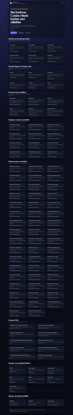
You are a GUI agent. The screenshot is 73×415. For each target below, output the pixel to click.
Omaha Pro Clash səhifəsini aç (52, 156)
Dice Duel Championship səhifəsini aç (53, 252)
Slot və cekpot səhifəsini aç (14, 51)
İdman (14, 411)
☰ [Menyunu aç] (62, 2)
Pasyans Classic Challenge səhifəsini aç (35, 138)
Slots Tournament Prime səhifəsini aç (15, 261)
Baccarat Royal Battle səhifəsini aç (34, 147)
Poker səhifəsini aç (13, 382)
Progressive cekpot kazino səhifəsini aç (53, 114)
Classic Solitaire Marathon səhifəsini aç (54, 225)
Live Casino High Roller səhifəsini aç (34, 261)
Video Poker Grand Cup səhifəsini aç (53, 129)
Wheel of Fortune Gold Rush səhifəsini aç (35, 243)
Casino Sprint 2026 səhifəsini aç (33, 306)
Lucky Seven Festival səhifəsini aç (15, 279)
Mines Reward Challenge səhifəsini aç (15, 252)
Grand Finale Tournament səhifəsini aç (34, 315)
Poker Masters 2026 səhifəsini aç (15, 129)
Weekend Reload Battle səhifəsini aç (15, 270)
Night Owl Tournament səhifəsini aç (53, 279)
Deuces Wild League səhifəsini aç (15, 216)
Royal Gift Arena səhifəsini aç (14, 315)
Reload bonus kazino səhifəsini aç (34, 104)
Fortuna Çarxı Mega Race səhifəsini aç (53, 138)
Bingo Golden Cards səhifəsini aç (15, 156)
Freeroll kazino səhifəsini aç (14, 114)
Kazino (11, 411)
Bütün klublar (20, 411)
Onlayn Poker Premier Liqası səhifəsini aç (35, 129)
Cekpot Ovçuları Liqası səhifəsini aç (34, 288)
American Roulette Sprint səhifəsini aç (15, 225)
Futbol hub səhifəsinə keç (14, 404)
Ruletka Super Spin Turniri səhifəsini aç (16, 138)
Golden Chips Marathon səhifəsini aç (34, 279)
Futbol (16, 411)
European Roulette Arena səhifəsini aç (34, 216)
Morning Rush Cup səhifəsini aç (15, 288)
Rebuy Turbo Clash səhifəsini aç (34, 297)
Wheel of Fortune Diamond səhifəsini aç (16, 243)
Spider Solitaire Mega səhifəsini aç (15, 234)
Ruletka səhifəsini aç (32, 382)
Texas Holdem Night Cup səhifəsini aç (34, 156)
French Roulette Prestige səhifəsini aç (53, 216)
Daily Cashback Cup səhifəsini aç (53, 261)
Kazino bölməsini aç (13, 371)
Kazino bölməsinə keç (13, 77)
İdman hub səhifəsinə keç (32, 404)
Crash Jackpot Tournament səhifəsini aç (54, 243)
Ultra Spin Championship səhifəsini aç (53, 306)
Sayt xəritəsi (28, 32)
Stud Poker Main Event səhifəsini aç (15, 207)
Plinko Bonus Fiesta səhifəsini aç (34, 252)
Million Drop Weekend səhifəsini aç (53, 270)
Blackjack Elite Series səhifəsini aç (15, 147)
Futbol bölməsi (21, 32)
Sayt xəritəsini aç (12, 391)
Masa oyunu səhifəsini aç (51, 382)
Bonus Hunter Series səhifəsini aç (53, 288)
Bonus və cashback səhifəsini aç (34, 61)
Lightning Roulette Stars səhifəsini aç (34, 225)
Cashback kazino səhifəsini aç (52, 104)
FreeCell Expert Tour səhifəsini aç (34, 234)
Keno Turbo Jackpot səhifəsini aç (53, 147)
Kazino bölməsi (13, 32)
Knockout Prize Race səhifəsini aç (53, 297)
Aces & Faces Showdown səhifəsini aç (53, 207)
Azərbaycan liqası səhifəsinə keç (53, 404)
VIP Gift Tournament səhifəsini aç (34, 270)
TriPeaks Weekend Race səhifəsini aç (53, 234)
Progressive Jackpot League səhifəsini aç (16, 306)
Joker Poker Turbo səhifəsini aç (33, 207)
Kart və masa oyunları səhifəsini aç (15, 61)
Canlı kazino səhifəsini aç (51, 61)
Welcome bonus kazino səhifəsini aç (15, 104)
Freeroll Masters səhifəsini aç (14, 297)
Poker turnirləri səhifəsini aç (33, 51)
